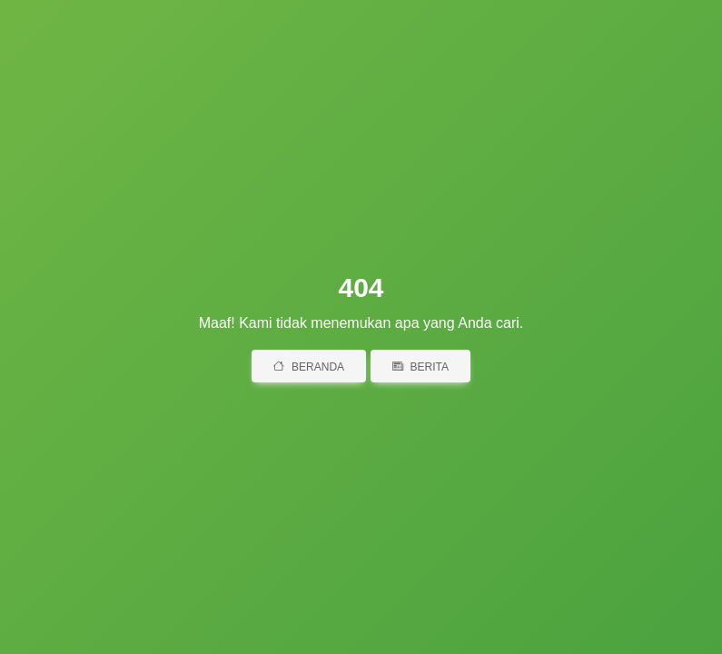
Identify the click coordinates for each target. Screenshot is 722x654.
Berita (420, 367)
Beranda (308, 367)
